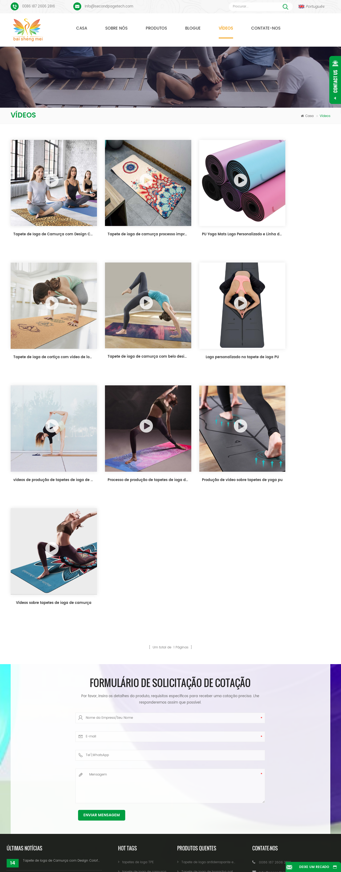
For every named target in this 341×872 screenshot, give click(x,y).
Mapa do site (298, 851)
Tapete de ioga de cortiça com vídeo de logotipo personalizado (295, 222)
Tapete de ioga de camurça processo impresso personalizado (131, 222)
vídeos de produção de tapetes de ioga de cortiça (213, 333)
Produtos (156, 28)
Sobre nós (116, 28)
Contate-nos (266, 28)
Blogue (193, 28)
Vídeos (226, 28)
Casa (81, 28)
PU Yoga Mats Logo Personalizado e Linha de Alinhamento (213, 222)
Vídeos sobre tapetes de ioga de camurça (131, 443)
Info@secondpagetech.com (109, 6)
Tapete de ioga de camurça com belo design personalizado (49, 332)
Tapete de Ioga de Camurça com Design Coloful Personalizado (49, 222)
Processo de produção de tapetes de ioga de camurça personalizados (295, 333)
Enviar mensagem (101, 655)
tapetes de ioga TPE (138, 702)
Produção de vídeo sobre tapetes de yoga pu (49, 443)
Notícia (214, 851)
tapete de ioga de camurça (144, 711)
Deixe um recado (312, 867)
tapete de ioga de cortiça (142, 721)
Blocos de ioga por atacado (144, 779)
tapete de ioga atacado (141, 798)
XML (171, 859)
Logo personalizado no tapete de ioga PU (131, 333)
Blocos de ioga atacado (141, 788)
